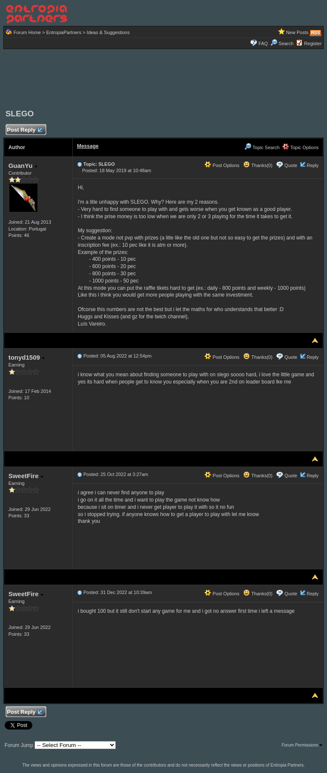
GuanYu (23, 165)
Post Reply (25, 130)
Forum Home (27, 32)
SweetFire (26, 475)
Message (88, 146)
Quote (290, 165)
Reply (312, 165)
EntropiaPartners (63, 32)
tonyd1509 (27, 357)
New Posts (297, 32)
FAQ (263, 43)
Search (281, 43)
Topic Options (300, 147)
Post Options (221, 165)
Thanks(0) (257, 165)
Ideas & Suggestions (108, 32)
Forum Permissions (301, 745)
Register (312, 43)
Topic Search (261, 147)
